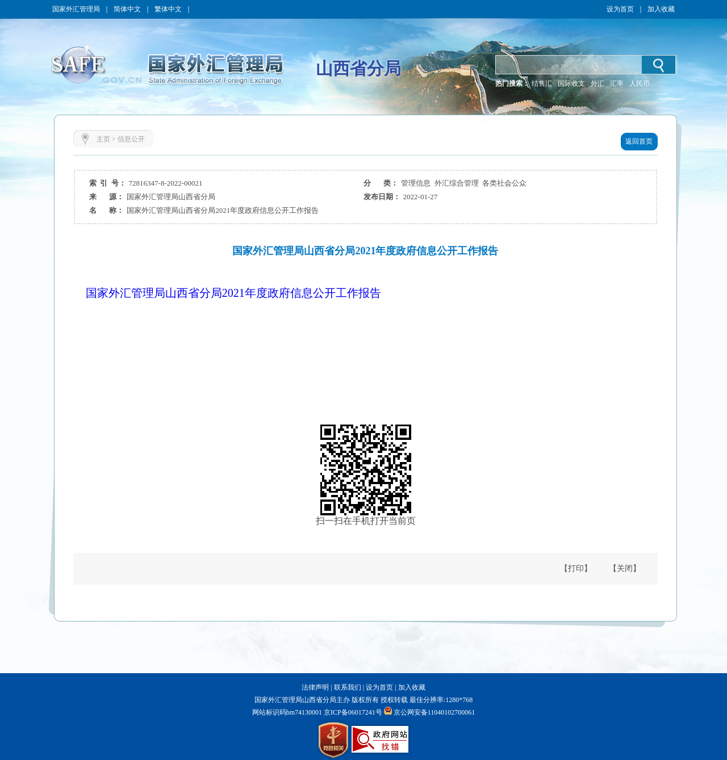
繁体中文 (168, 9)
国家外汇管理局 (76, 9)
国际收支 (571, 83)
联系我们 (347, 687)
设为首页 (620, 9)
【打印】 (576, 568)
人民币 (639, 83)
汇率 (617, 83)
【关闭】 (625, 568)
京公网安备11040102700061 (434, 712)
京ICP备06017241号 (352, 712)
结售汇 (542, 83)
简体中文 (127, 9)
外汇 (597, 83)
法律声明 (315, 687)
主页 (103, 139)
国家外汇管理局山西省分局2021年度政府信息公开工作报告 (233, 293)
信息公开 (131, 139)
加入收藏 (661, 9)
